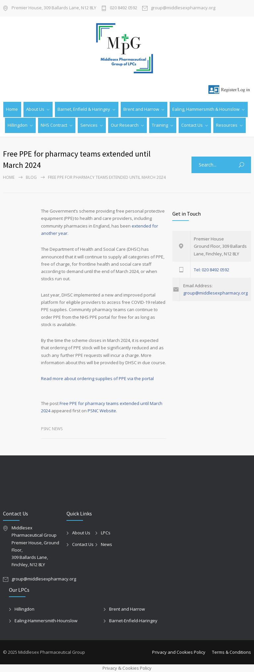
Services (89, 125)
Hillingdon (17, 125)
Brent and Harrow (141, 109)
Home (12, 109)
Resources (226, 125)
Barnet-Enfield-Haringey (133, 621)
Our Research (125, 125)
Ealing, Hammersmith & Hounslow (205, 109)
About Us (35, 109)
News (106, 544)
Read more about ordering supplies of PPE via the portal (97, 378)
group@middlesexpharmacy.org (183, 8)
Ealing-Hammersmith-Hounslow (46, 621)
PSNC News (52, 429)
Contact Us (192, 125)
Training (160, 125)
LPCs (105, 533)
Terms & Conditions (231, 652)
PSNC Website (102, 411)
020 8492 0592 (123, 8)
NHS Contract (54, 125)
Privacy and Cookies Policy (178, 652)
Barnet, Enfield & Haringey (84, 109)
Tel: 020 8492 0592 (211, 270)
